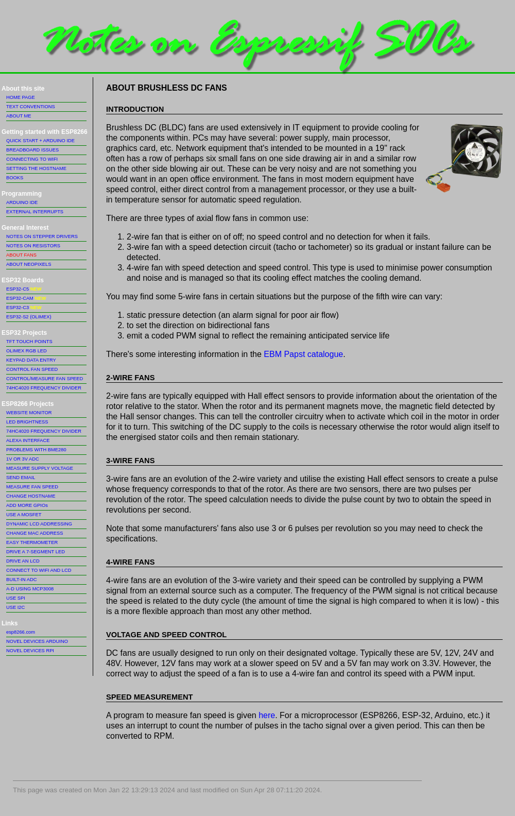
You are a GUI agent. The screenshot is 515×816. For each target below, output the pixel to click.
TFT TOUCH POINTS (29, 341)
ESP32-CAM (26, 298)
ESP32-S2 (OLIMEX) (29, 316)
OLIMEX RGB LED (26, 350)
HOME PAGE (20, 97)
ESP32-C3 (23, 307)
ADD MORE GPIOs (27, 505)
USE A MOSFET (23, 514)
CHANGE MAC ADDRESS (34, 533)
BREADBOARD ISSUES (32, 149)
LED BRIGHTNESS (27, 421)
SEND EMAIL (21, 477)
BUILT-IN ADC (21, 579)
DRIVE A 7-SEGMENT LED (35, 551)
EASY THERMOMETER (32, 542)
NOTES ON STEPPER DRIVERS (42, 236)
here (267, 715)
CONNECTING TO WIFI (32, 159)
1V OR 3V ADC (22, 459)
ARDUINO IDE (22, 202)
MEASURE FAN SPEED (32, 486)
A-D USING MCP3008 (30, 588)
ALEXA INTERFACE (28, 440)
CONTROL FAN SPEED (32, 369)
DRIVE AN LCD (23, 561)
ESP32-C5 (23, 289)
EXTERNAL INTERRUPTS (34, 211)
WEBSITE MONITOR (29, 412)
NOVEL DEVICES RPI (30, 650)
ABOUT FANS (21, 255)
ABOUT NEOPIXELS (28, 264)
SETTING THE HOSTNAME (36, 168)
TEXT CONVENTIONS (30, 106)
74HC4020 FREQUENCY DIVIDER (43, 387)
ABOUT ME (18, 115)
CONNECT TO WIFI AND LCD (38, 570)
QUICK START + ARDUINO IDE (40, 140)
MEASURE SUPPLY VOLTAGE (39, 468)
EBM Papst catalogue (303, 354)
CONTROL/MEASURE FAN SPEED (44, 378)
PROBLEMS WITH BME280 (36, 449)
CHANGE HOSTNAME (30, 496)
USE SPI (15, 598)
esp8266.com (20, 632)
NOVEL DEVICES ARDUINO (37, 641)
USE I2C (15, 607)
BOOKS (14, 177)
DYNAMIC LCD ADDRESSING (39, 523)
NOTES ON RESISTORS (33, 245)
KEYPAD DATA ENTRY (31, 360)
